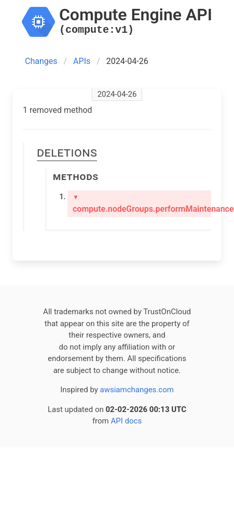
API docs (126, 421)
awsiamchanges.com (137, 389)
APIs (81, 61)
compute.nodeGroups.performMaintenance (142, 204)
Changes (41, 61)
